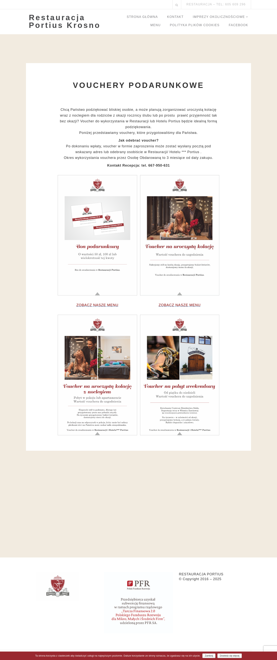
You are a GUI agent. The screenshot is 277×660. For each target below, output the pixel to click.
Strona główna (142, 16)
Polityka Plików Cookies (194, 25)
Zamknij (209, 655)
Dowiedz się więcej (229, 655)
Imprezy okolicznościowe (219, 16)
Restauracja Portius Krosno (65, 21)
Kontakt (175, 16)
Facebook (238, 25)
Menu (155, 25)
